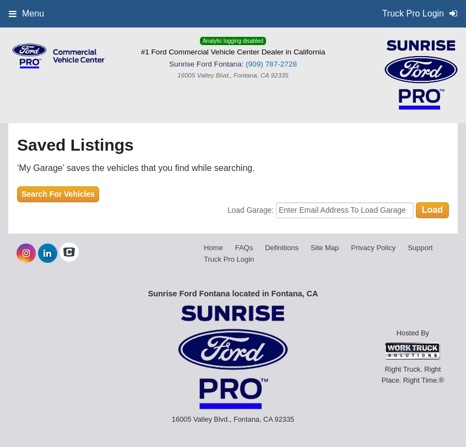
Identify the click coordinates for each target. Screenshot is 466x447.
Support (420, 248)
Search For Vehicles (58, 194)
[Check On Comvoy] (69, 253)
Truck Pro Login (229, 259)
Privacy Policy (373, 248)
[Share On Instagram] (26, 253)
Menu (26, 13)
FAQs (244, 248)
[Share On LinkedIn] (47, 253)
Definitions (282, 248)
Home (213, 248)
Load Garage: (251, 210)
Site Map (325, 248)
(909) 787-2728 (271, 64)
